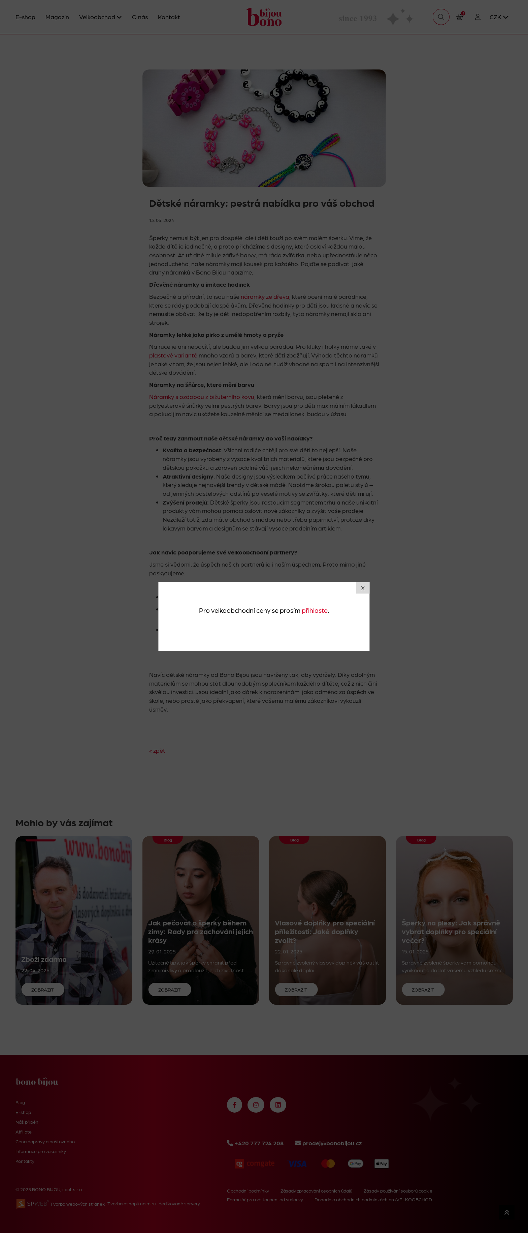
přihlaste (315, 610)
